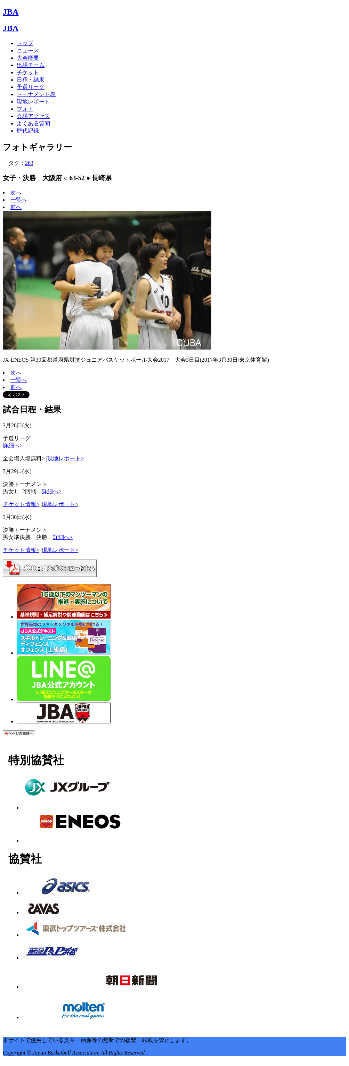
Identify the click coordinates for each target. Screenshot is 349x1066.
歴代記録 (28, 131)
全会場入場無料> (24, 458)
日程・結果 (30, 80)
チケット (28, 72)
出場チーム (30, 65)
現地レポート (33, 101)
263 (29, 163)
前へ (16, 207)
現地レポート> (65, 458)
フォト (25, 109)
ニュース (28, 50)
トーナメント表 (36, 94)
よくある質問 (33, 123)
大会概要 (28, 58)
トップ (25, 43)
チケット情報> (21, 504)
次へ (16, 192)
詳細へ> (13, 445)
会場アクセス (33, 116)
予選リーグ (30, 87)
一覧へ (18, 200)
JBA (10, 11)
